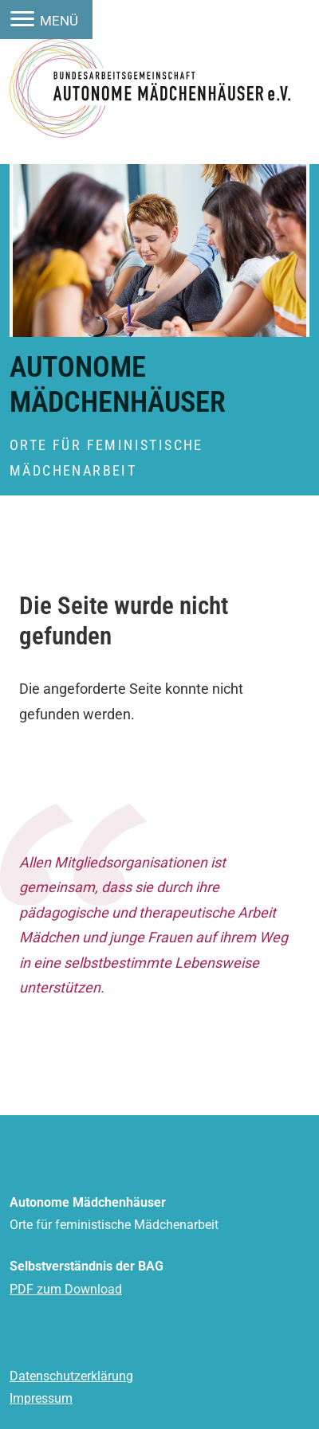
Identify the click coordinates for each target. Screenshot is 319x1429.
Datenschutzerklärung (71, 1376)
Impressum (41, 1398)
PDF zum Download (66, 1289)
